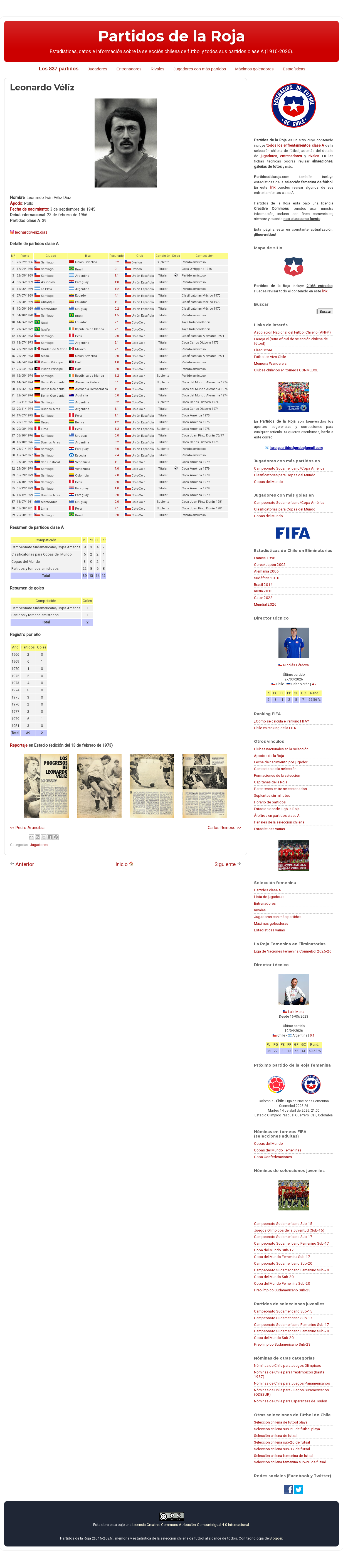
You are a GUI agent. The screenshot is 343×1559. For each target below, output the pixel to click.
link (272, 187)
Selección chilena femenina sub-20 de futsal (290, 1462)
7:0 (117, 468)
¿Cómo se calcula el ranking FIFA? (281, 721)
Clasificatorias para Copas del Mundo (284, 475)
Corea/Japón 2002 (270, 564)
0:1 (117, 269)
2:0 (117, 336)
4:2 (314, 684)
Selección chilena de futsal (275, 1435)
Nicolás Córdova (296, 665)
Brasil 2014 (263, 584)
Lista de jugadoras (269, 896)
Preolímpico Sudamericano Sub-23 (282, 1290)
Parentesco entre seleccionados (280, 788)
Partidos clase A (267, 890)
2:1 (117, 322)
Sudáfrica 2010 (266, 578)
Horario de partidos (270, 802)
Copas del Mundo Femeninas (277, 1150)
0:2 (117, 262)
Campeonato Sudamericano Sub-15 (283, 1223)
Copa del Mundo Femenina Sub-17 (282, 1256)
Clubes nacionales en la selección (281, 749)
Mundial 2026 (265, 604)
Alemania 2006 (266, 571)
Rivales (157, 68)
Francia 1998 (264, 558)
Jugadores (97, 68)
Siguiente (227, 864)
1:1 (117, 275)
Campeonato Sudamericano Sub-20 (283, 1263)
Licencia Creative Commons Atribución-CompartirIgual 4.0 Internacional (190, 1524)
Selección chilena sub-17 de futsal (282, 1449)
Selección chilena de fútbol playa (280, 1422)
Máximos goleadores (254, 68)
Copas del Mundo (268, 481)
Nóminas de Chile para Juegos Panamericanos (292, 1383)
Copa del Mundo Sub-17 (274, 1250)
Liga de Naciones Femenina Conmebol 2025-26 (293, 951)
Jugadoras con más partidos (277, 916)
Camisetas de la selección (275, 768)
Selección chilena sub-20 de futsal (282, 1442)
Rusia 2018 (263, 591)
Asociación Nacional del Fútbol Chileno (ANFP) (292, 332)
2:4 (117, 455)
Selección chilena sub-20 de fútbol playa (287, 1429)
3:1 (117, 342)
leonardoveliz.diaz (31, 232)
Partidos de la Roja (171, 36)
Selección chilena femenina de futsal (283, 1455)
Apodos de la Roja (269, 755)
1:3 (117, 429)
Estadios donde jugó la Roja (277, 808)
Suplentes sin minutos (272, 795)
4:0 (117, 449)
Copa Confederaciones (273, 1157)
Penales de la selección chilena (279, 822)
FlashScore (263, 350)
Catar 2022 (263, 597)
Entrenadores (128, 68)
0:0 (117, 356)
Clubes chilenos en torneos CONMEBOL (286, 370)
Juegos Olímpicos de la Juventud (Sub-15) (289, 1230)
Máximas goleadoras (271, 923)
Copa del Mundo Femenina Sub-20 (282, 1283)
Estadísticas (294, 68)
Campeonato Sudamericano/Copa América (289, 468)
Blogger (276, 1538)
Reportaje (19, 745)
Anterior (22, 864)
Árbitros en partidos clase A (277, 815)
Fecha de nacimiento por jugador (280, 762)
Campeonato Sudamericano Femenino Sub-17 (291, 1243)
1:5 (117, 315)
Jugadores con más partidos (200, 68)
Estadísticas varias (269, 829)
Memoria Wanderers (270, 363)
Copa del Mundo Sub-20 (274, 1276)
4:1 (117, 295)
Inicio (124, 864)
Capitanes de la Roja (270, 782)
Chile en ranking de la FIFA (275, 728)
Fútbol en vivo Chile (270, 356)
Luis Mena (296, 1012)
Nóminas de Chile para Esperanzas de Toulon (290, 1401)
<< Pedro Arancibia (27, 827)
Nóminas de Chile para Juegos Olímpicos (287, 1365)
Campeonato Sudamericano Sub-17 (283, 1236)
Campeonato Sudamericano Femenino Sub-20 (291, 1270)
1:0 (117, 282)
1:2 (117, 289)
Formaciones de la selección (277, 775)
